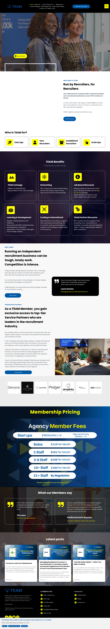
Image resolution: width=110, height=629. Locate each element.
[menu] (106, 6)
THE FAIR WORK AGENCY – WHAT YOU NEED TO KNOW (87, 563)
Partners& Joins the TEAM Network (19, 563)
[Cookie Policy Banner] (55, 623)
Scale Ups (96, 142)
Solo (42, 140)
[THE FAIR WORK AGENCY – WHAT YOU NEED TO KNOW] (89, 552)
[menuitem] (31, 4)
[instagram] (17, 617)
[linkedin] (6, 617)
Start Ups (18, 142)
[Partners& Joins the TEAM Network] (21, 552)
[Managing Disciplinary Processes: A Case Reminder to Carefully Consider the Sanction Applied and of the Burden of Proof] (55, 552)
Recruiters (45, 143)
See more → (9, 580)
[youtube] (14, 617)
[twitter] (10, 617)
